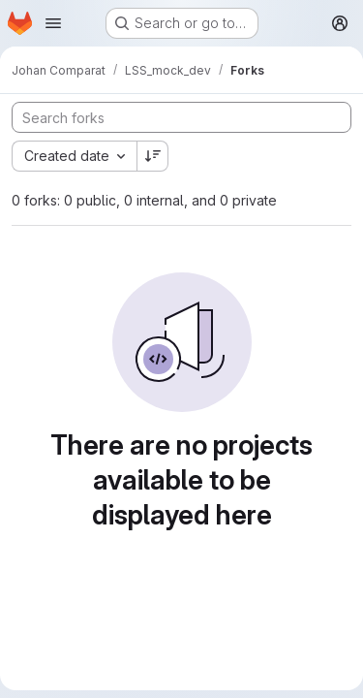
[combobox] (74, 156)
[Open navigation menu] (53, 23)
